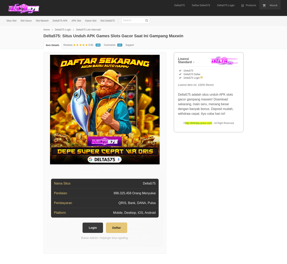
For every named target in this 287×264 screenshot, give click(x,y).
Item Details (52, 45)
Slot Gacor (26, 20)
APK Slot (76, 20)
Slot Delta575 (107, 20)
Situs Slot (11, 20)
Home (46, 29)
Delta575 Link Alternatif (88, 29)
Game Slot (90, 20)
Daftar (116, 227)
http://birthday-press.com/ (198, 123)
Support (130, 45)
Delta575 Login (63, 29)
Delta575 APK (60, 20)
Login (93, 227)
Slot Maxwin (42, 20)
